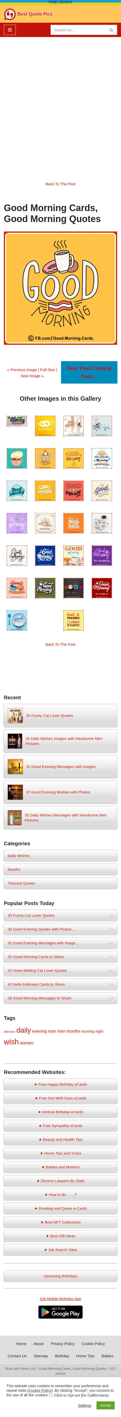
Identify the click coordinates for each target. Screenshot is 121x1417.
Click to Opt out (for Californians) (81, 1395)
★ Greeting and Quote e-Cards (60, 1208)
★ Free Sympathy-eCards (60, 1125)
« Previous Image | (23, 370)
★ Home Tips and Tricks (60, 1153)
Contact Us (17, 1356)
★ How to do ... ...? (60, 1194)
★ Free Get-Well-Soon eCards (61, 1098)
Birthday (62, 1356)
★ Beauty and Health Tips (60, 1139)
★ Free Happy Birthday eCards (60, 1084)
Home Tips (85, 1356)
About (38, 1343)
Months (14, 869)
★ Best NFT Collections (60, 1222)
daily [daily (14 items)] (23, 1030)
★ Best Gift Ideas (60, 1236)
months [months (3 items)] (73, 1031)
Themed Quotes (21, 883)
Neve (24, 1369)
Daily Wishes (19, 855)
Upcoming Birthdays (60, 1276)
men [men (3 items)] (61, 1031)
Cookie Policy (93, 1343)
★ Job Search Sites (60, 1250)
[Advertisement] (60, 105)
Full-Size (47, 370)
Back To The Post (60, 184)
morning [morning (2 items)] (87, 1031)
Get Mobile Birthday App (60, 1299)
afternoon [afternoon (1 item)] (9, 1031)
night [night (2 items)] (99, 1031)
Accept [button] (105, 1405)
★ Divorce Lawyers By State (61, 1181)
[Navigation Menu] (10, 30)
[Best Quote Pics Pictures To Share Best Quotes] (28, 14)
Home (21, 1343)
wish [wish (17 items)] (11, 1041)
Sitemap (41, 1356)
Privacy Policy (62, 1343)
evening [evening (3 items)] (39, 1031)
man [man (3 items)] (52, 1031)
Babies (107, 1356)
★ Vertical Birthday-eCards (60, 1112)
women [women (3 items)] (26, 1043)
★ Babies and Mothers (60, 1167)
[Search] (78, 30)
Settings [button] (84, 1405)
